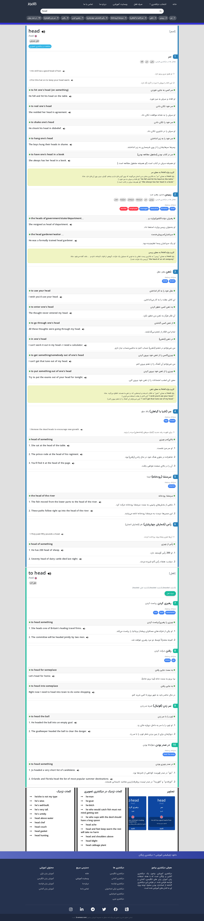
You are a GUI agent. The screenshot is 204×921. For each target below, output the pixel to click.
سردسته (139, 199)
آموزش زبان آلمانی (46, 888)
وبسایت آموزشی (120, 4)
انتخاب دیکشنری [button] (158, 4)
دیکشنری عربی (118, 899)
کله (142, 61)
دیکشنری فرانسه (117, 883)
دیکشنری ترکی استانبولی (114, 888)
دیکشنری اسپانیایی (116, 893)
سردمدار (131, 199)
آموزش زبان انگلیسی (45, 878)
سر (147, 61)
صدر (116, 199)
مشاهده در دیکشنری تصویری (39, 46)
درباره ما (102, 4)
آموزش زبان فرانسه (46, 883)
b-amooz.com (81, 917)
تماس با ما (88, 4)
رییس (152, 199)
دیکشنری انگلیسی (117, 873)
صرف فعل (138, 4)
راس (152, 61)
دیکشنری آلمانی (117, 878)
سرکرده (122, 199)
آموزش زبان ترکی (47, 873)
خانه (175, 4)
